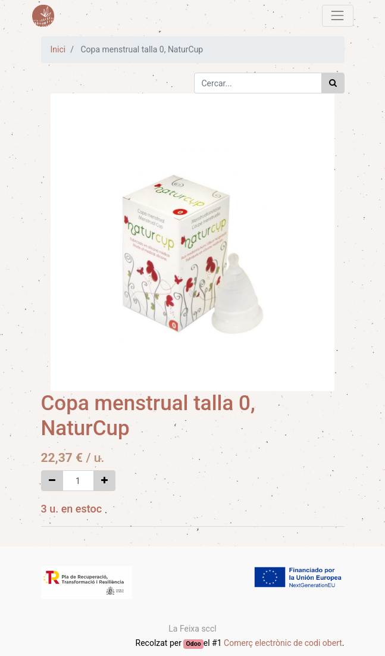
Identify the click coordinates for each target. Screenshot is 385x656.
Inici (58, 49)
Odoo (193, 644)
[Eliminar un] (52, 480)
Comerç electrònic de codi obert (283, 643)
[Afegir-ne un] (104, 480)
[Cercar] (333, 83)
